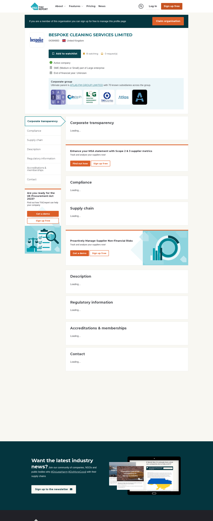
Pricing (90, 6)
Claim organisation (168, 21)
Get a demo (43, 213)
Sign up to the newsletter (53, 489)
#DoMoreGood (77, 472)
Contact (32, 178)
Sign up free (172, 6)
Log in (153, 6)
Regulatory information (41, 158)
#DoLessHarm (59, 472)
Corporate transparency (42, 120)
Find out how (80, 163)
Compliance (34, 130)
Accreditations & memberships (36, 168)
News (101, 6)
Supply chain (35, 139)
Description (34, 148)
